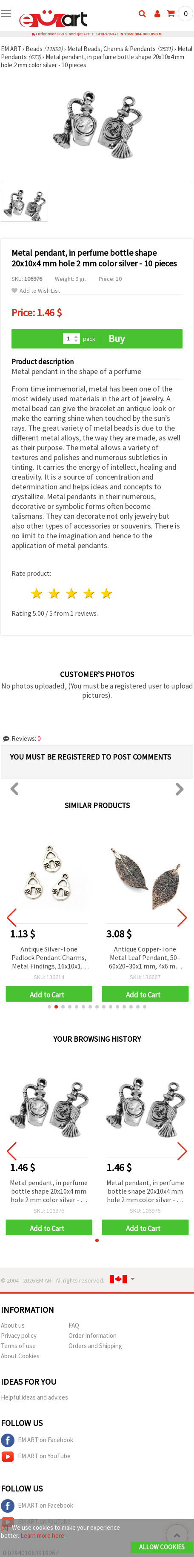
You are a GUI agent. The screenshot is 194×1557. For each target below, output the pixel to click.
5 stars (106, 593)
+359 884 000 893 (141, 33)
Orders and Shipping (95, 1346)
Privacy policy (19, 1335)
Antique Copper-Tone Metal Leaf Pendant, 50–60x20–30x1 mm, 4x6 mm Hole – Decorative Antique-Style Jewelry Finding (145, 958)
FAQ (73, 1325)
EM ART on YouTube (36, 1456)
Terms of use (18, 1346)
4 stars (89, 593)
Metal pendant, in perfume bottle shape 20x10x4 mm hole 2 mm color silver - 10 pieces (49, 1191)
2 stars (54, 593)
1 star (37, 593)
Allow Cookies (162, 1547)
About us (13, 1325)
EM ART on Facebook (37, 1440)
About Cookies (20, 1356)
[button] (49, 1006)
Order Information (92, 1335)
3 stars (72, 593)
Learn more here (42, 1535)
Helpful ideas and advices (34, 1397)
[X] (4, 1527)
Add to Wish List (35, 291)
